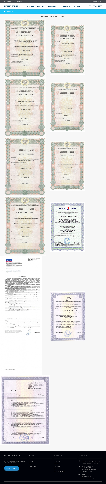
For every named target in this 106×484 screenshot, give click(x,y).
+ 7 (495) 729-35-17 (94, 6)
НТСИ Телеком (12, 6)
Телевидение (52, 6)
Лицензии (57, 466)
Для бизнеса (17, 1)
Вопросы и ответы (59, 471)
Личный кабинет (96, 1)
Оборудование (66, 6)
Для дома (7, 1)
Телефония (41, 6)
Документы (57, 469)
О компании (57, 461)
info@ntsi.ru (84, 474)
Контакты (77, 6)
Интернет (30, 6)
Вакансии (56, 474)
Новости (56, 464)
